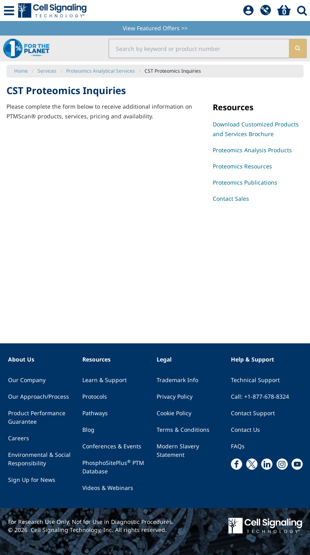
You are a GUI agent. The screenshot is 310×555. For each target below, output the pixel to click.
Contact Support (253, 413)
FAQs (238, 446)
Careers (18, 438)
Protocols (94, 396)
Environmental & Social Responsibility (39, 459)
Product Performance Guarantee (36, 417)
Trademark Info (177, 380)
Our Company (27, 380)
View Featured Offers (155, 28)
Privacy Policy (175, 396)
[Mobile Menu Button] (9, 10)
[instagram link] (282, 464)
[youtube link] (297, 464)
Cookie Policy (174, 413)
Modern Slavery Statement (178, 450)
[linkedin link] (266, 464)
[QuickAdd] (265, 10)
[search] (297, 48)
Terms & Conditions (183, 429)
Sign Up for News (31, 480)
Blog (88, 429)
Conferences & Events (111, 446)
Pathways (95, 413)
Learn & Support (104, 380)
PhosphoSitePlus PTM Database (113, 466)
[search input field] (199, 48)
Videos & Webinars (107, 488)
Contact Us (245, 429)
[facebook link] (236, 464)
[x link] (252, 464)
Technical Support (255, 380)
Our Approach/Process (38, 396)
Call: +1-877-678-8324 (260, 396)
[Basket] (284, 10)
